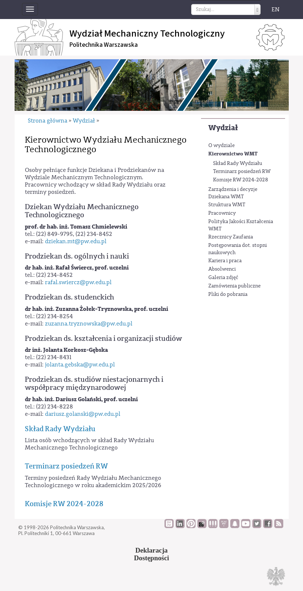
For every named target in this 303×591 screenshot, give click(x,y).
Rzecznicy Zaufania (230, 237)
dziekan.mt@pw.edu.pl (75, 241)
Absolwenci (222, 269)
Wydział (223, 128)
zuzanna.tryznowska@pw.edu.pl (88, 323)
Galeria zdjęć (223, 277)
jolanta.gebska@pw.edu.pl (80, 364)
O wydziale (221, 145)
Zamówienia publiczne (234, 286)
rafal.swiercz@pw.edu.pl (78, 282)
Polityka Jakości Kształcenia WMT (240, 225)
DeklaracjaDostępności (151, 554)
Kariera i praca (225, 260)
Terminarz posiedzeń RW (241, 171)
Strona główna (47, 120)
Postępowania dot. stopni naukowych (237, 249)
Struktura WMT (226, 205)
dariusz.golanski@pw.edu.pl (82, 414)
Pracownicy (222, 213)
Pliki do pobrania (227, 294)
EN (276, 9)
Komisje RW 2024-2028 (240, 180)
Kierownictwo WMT (233, 153)
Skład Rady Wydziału (237, 163)
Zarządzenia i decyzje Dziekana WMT (232, 193)
